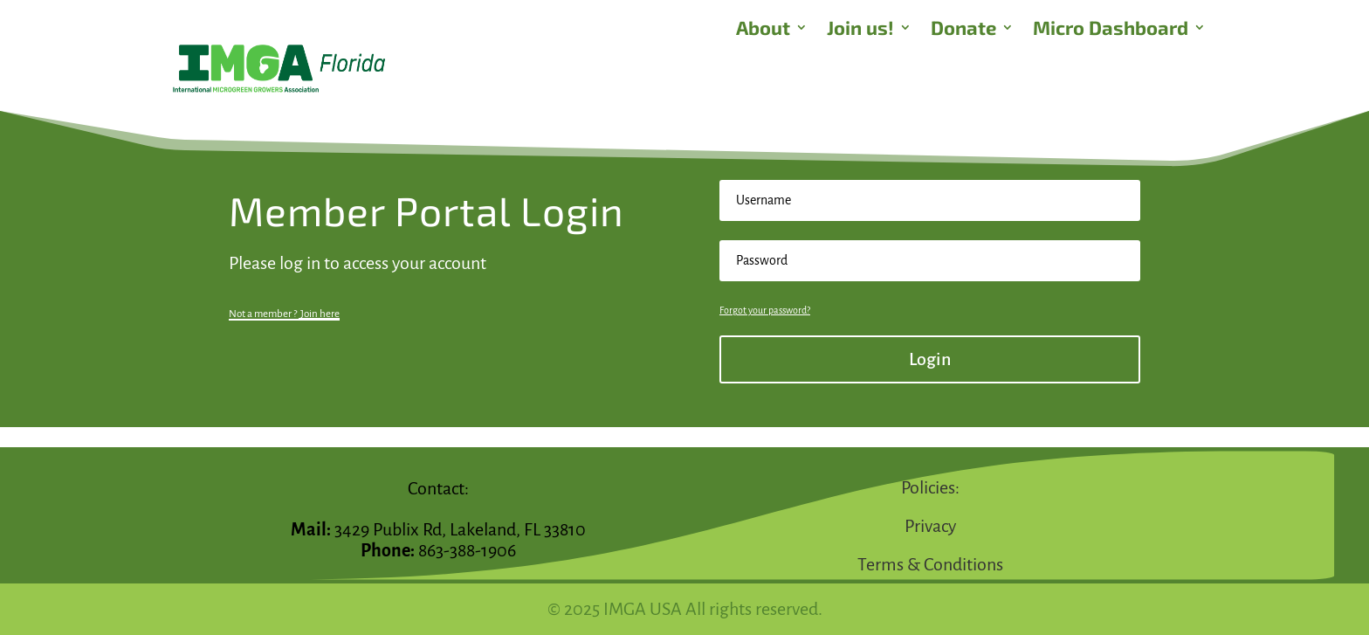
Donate (963, 29)
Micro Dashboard (1110, 29)
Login (930, 359)
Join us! (860, 29)
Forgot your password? (764, 310)
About (763, 29)
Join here (320, 314)
